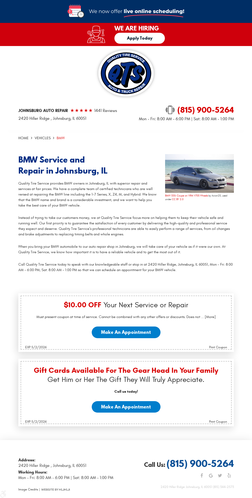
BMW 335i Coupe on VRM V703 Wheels (186, 195)
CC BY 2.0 (177, 199)
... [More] (208, 317)
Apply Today (139, 38)
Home (23, 138)
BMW (61, 138)
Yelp (229, 475)
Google (211, 475)
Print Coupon (218, 347)
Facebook (201, 475)
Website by (55, 489)
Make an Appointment (126, 332)
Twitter (220, 475)
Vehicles (43, 138)
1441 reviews (105, 111)
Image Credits (28, 489)
